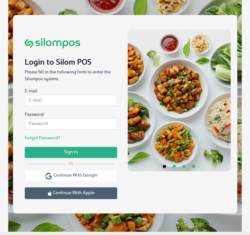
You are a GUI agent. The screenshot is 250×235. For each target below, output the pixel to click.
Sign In (71, 152)
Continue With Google (71, 176)
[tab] (164, 24)
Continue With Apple (71, 192)
